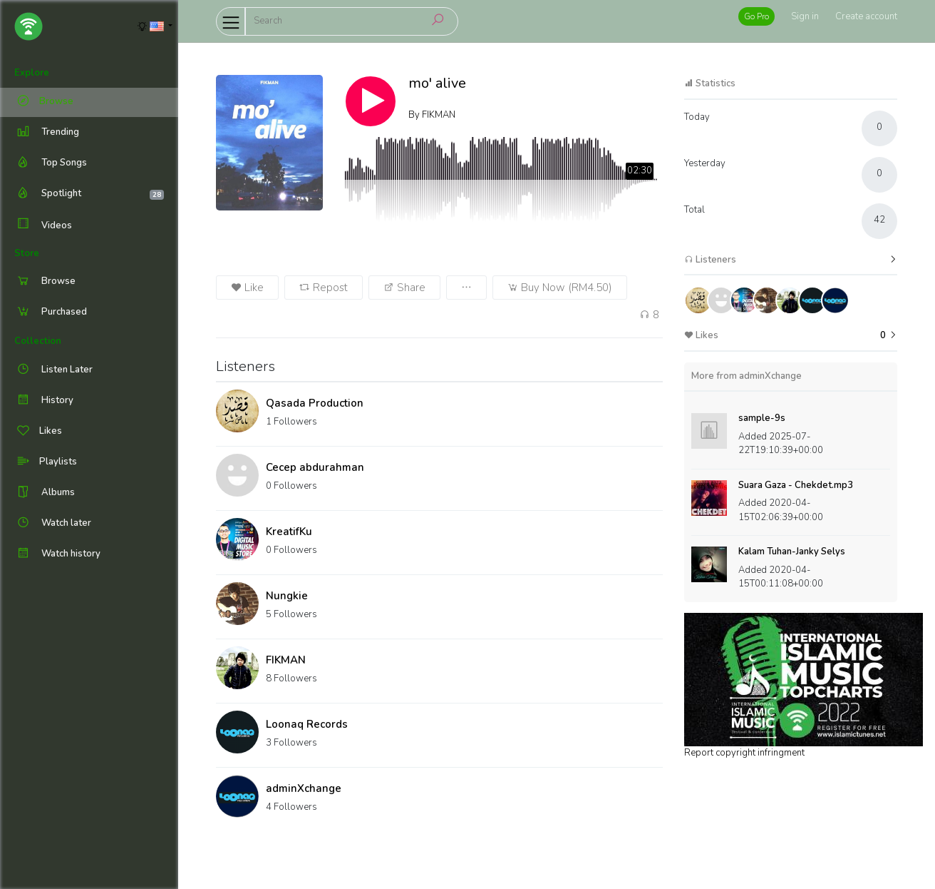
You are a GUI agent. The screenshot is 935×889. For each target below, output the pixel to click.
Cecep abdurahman (315, 467)
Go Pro (756, 16)
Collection (37, 341)
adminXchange (303, 788)
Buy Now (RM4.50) (559, 287)
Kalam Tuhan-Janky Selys (791, 551)
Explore (31, 72)
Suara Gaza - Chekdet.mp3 (795, 485)
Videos (43, 225)
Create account (866, 16)
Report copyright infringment (744, 752)
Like (247, 287)
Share (404, 287)
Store (26, 253)
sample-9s (761, 418)
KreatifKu (289, 531)
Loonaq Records (307, 724)
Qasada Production (314, 403)
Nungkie (287, 596)
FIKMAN (286, 660)
